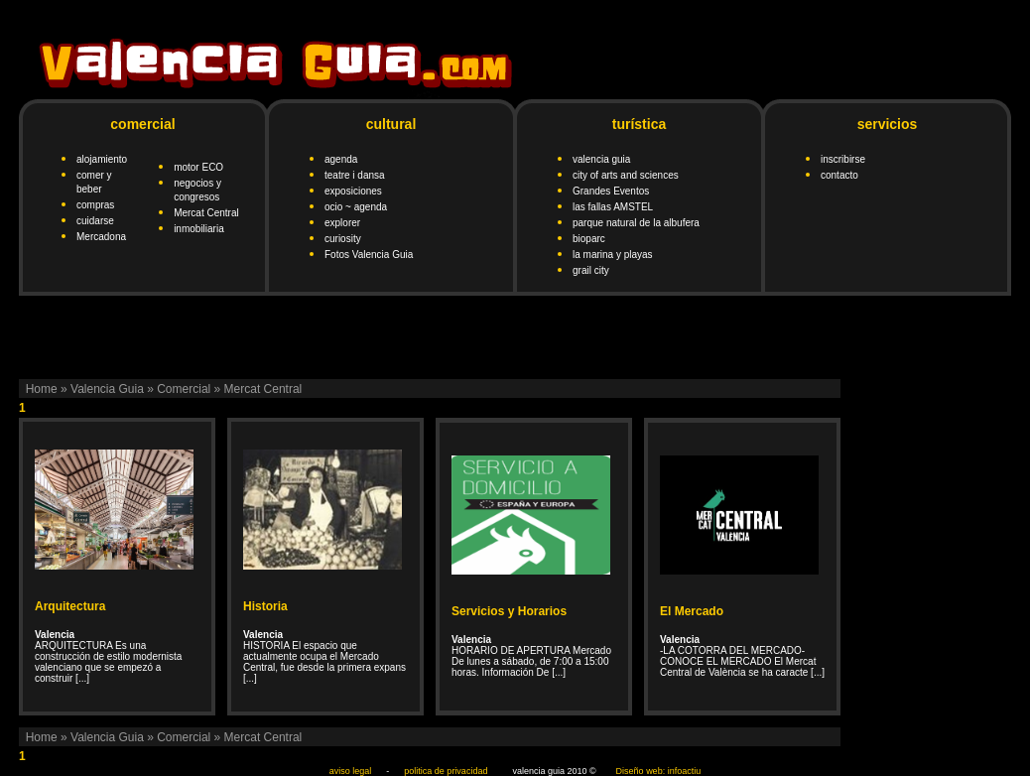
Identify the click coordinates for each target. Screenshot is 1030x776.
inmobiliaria (199, 228)
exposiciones (353, 191)
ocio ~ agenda (355, 206)
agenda (340, 159)
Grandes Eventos (611, 191)
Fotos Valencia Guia (368, 254)
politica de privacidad (445, 771)
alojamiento (101, 159)
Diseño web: (641, 771)
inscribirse (843, 159)
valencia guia (601, 159)
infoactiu (685, 771)
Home (42, 389)
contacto (839, 175)
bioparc (589, 238)
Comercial (183, 389)
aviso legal (350, 771)
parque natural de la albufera (636, 222)
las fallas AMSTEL (613, 206)
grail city (591, 270)
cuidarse (95, 220)
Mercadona (101, 236)
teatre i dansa (354, 175)
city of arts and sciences (626, 175)
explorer (342, 222)
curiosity (342, 238)
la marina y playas (613, 254)
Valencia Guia (107, 389)
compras (95, 204)
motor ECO (198, 167)
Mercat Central (206, 212)
